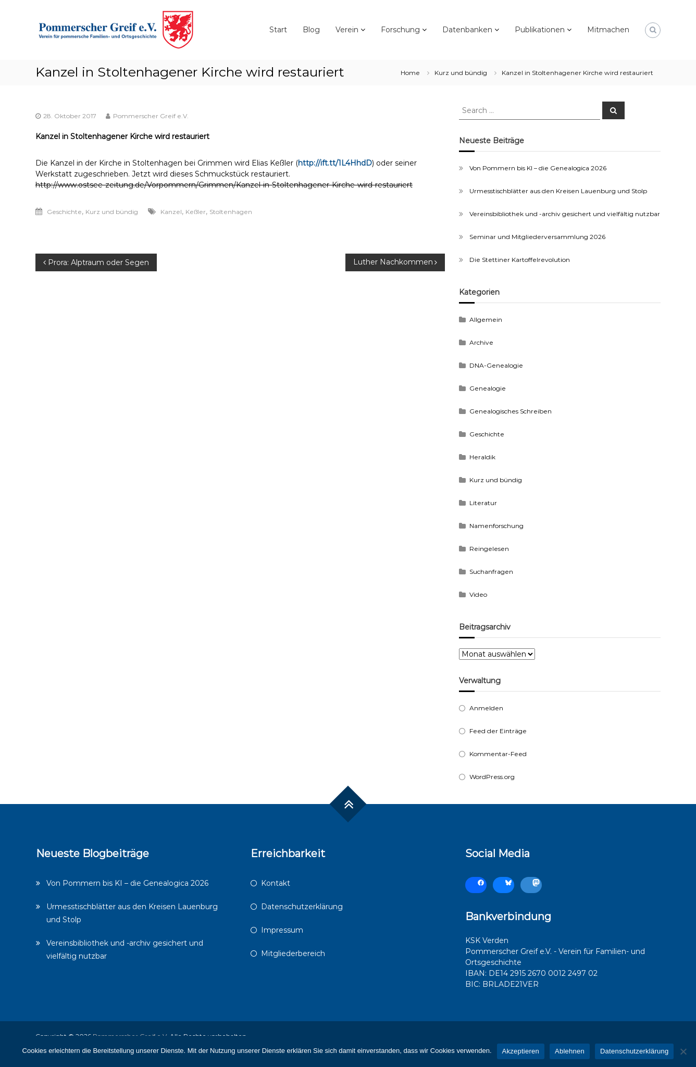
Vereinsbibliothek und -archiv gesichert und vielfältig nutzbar (564, 214)
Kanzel (171, 212)
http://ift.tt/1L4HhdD (335, 163)
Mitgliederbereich (293, 953)
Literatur (483, 503)
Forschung (400, 29)
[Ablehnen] (683, 1051)
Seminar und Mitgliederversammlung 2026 (537, 237)
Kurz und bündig (460, 73)
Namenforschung (496, 526)
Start (278, 29)
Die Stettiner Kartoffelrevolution (519, 259)
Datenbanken (467, 29)
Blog (311, 29)
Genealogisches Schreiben (510, 411)
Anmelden (486, 708)
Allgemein (485, 319)
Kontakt (275, 883)
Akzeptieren (520, 1051)
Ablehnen (570, 1051)
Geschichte (64, 212)
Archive (481, 342)
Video (478, 594)
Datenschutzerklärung (302, 906)
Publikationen (540, 29)
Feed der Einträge (498, 731)
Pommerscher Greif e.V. (151, 116)
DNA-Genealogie (496, 365)
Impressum (282, 930)
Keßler (195, 212)
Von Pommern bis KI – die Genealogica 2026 (537, 168)
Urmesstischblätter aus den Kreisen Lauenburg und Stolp (558, 191)
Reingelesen (489, 549)
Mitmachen (608, 29)
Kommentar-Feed (498, 754)
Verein (346, 29)
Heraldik (482, 457)
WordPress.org (492, 777)
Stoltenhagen (230, 212)
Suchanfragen (491, 571)
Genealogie (487, 388)
